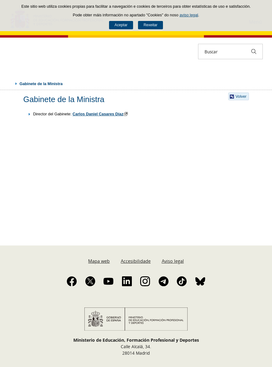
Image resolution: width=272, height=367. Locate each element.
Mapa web (99, 261)
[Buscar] (253, 51)
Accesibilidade (136, 261)
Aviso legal (173, 261)
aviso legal (189, 15)
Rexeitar (150, 25)
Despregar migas (10, 83)
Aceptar (121, 25)
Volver (241, 96)
